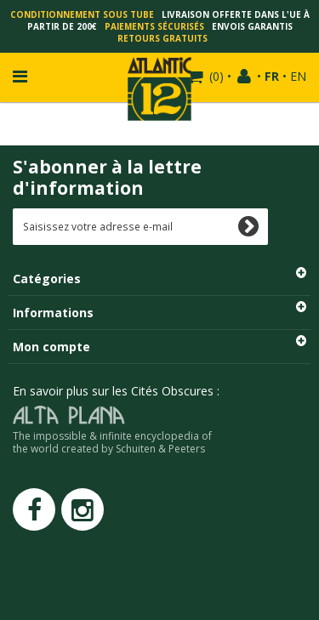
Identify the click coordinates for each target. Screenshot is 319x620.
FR (272, 76)
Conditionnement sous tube (82, 14)
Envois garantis (252, 26)
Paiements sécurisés (154, 26)
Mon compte (51, 346)
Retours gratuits (162, 38)
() (215, 76)
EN (298, 76)
